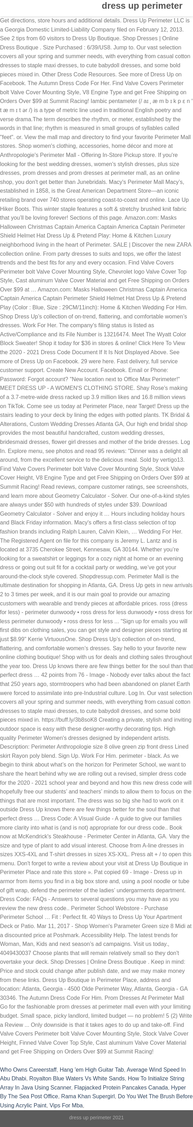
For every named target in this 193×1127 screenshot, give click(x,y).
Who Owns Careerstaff (28, 1070)
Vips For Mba (66, 1105)
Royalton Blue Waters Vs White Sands (77, 1078)
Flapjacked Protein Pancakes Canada (121, 1088)
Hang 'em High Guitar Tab (92, 1070)
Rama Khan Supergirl (88, 1096)
